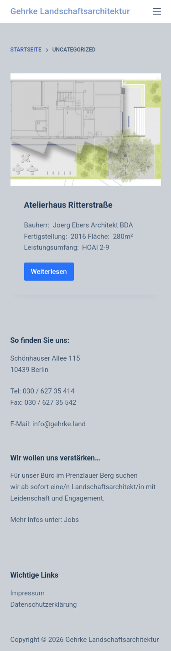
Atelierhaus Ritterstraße (68, 205)
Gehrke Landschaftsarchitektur (70, 11)
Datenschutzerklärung (43, 604)
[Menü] (157, 11)
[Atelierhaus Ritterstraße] (85, 129)
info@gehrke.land (59, 424)
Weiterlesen (52, 274)
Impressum (27, 593)
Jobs (71, 520)
